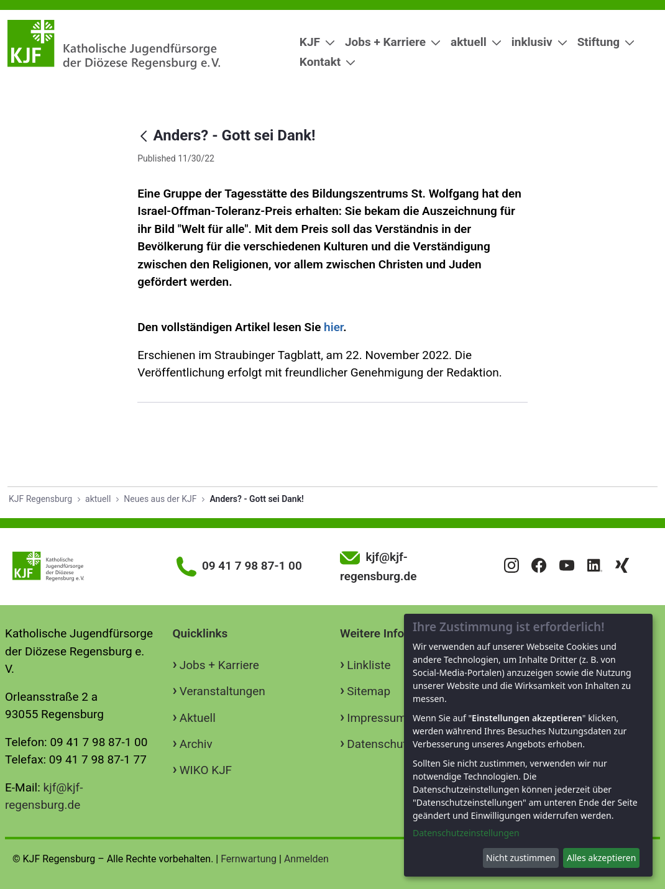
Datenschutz (380, 744)
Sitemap (368, 691)
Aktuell (198, 718)
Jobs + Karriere (219, 665)
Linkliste (368, 665)
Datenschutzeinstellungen (466, 833)
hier (333, 327)
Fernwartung (249, 859)
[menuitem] (312, 42)
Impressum (376, 718)
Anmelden (306, 859)
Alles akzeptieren (601, 858)
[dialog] (528, 745)
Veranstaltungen (222, 691)
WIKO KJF (206, 770)
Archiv (196, 744)
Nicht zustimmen (521, 858)
